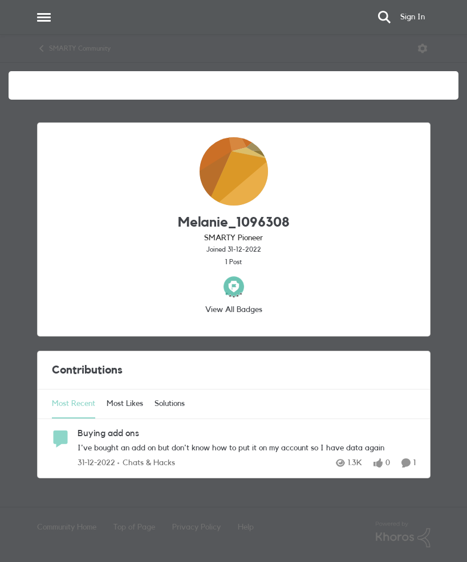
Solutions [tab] (170, 404)
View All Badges (233, 310)
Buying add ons (108, 433)
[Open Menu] (423, 48)
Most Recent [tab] (73, 404)
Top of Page (134, 527)
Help (246, 527)
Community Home (66, 527)
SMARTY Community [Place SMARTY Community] (74, 48)
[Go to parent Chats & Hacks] (146, 463)
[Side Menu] (43, 17)
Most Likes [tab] (125, 404)
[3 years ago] (96, 463)
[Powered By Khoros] (403, 535)
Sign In (412, 17)
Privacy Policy (196, 527)
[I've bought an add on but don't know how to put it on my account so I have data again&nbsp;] (247, 448)
